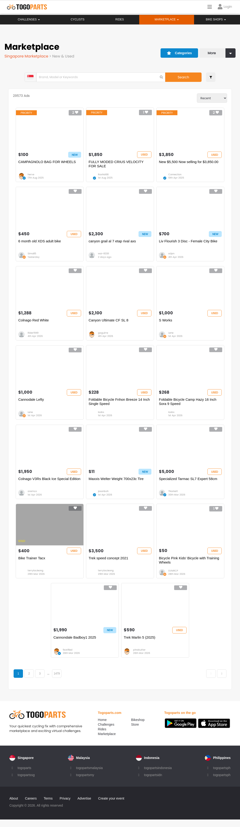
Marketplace (107, 741)
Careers (31, 806)
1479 (58, 680)
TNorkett (173, 496)
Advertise (84, 806)
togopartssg (26, 782)
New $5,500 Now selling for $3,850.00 (188, 163)
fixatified (68, 657)
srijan (171, 255)
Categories (178, 51)
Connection (174, 175)
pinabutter (139, 657)
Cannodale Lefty (32, 404)
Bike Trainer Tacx (32, 564)
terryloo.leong (36, 577)
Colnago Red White (34, 323)
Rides (119, 19)
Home (102, 727)
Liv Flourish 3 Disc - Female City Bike (188, 243)
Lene (170, 336)
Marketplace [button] (166, 19)
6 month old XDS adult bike (40, 243)
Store (135, 732)
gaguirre (103, 336)
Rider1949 (33, 336)
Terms (48, 806)
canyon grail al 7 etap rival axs (112, 243)
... (49, 680)
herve (31, 175)
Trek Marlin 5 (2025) (139, 645)
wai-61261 (103, 255)
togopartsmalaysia (89, 775)
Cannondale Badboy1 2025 (75, 645)
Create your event (111, 806)
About (13, 806)
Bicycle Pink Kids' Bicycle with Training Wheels (189, 566)
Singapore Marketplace (27, 55)
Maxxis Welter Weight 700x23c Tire (116, 484)
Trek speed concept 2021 (108, 564)
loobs (101, 416)
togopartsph (221, 775)
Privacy (65, 806)
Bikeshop (138, 727)
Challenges (29, 19)
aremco (33, 496)
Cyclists (77, 19)
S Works (165, 323)
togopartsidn (153, 782)
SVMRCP (173, 577)
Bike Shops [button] (216, 19)
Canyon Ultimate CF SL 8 (109, 323)
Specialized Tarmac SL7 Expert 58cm (188, 484)
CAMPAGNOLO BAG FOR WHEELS (48, 163)
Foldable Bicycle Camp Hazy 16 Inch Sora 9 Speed (187, 406)
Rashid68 (103, 175)
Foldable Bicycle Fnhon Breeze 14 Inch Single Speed (119, 406)
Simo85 (32, 255)
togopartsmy (85, 782)
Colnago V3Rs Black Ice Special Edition (50, 484)
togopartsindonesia (158, 775)
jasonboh (103, 496)
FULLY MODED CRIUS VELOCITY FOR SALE (116, 165)
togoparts (24, 775)
